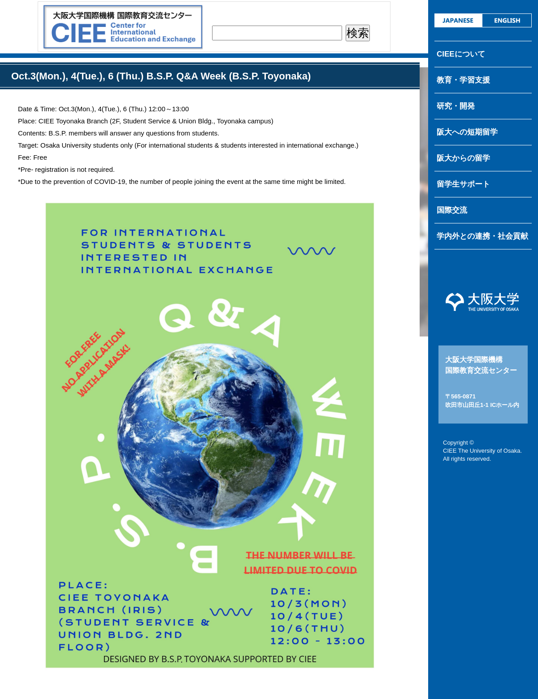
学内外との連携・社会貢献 (482, 236)
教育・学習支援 (463, 80)
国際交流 (452, 210)
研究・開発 (456, 106)
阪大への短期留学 (467, 132)
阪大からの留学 (463, 158)
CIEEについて (461, 54)
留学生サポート (463, 184)
